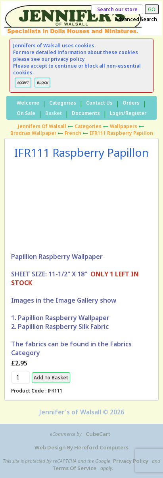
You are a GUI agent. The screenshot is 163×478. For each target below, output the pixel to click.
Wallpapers (123, 126)
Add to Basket (51, 377)
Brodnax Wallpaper (33, 133)
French (73, 133)
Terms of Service (74, 468)
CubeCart (98, 433)
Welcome (28, 102)
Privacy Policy (130, 460)
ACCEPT (23, 82)
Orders (131, 102)
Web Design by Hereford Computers (81, 447)
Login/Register (128, 113)
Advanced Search (136, 19)
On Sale (26, 113)
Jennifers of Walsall (42, 126)
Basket (53, 113)
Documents (86, 113)
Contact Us (99, 102)
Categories (62, 102)
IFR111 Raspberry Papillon (121, 133)
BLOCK (42, 82)
